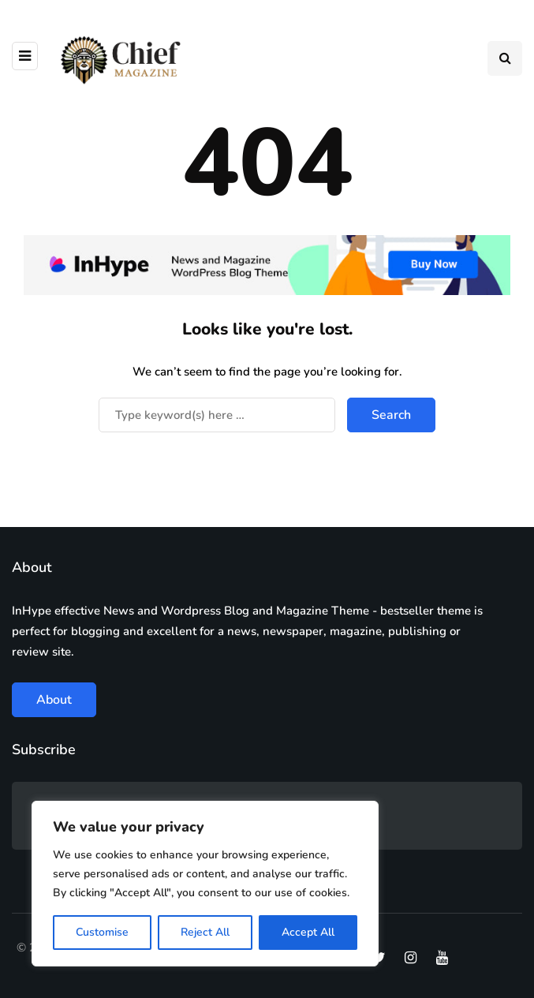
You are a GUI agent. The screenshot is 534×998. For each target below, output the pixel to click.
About (54, 699)
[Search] (217, 415)
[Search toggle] (504, 58)
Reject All (205, 932)
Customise (102, 932)
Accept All (308, 932)
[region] (205, 883)
